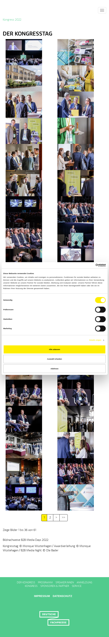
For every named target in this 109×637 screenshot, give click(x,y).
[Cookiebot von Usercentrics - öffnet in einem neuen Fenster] (89, 265)
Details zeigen (95, 340)
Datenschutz (62, 596)
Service (77, 586)
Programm (45, 582)
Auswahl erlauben (54, 359)
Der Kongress (26, 582)
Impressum (42, 596)
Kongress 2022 (12, 19)
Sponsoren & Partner (54, 586)
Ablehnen (54, 369)
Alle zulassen (54, 349)
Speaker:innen (65, 582)
